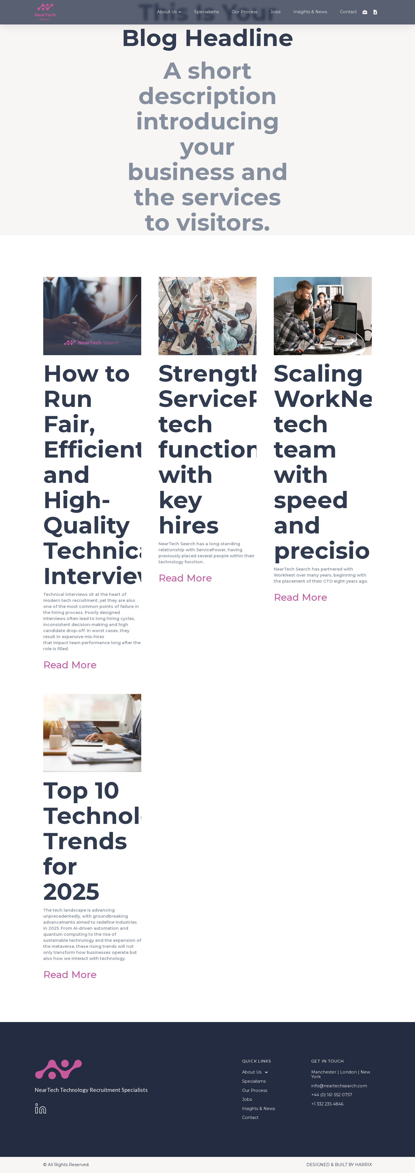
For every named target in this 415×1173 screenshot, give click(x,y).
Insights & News (310, 12)
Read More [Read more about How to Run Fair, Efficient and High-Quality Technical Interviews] (70, 665)
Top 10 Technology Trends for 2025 (114, 841)
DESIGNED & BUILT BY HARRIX (339, 1164)
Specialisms (206, 12)
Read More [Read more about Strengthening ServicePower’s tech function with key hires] (185, 578)
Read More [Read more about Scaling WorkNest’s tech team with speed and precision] (300, 597)
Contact (348, 12)
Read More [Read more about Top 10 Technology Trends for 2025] (70, 974)
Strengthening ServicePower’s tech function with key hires (252, 449)
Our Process (244, 12)
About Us (169, 12)
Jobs (275, 12)
